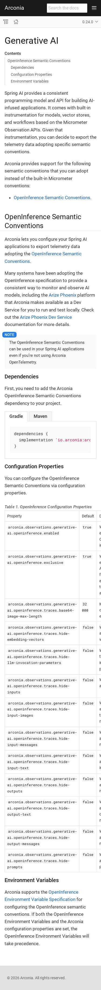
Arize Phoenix (62, 295)
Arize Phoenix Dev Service (46, 317)
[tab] (16, 416)
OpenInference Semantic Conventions (39, 61)
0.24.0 (87, 22)
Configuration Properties (31, 74)
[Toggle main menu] (94, 8)
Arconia (14, 8)
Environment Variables (29, 81)
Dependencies (22, 67)
